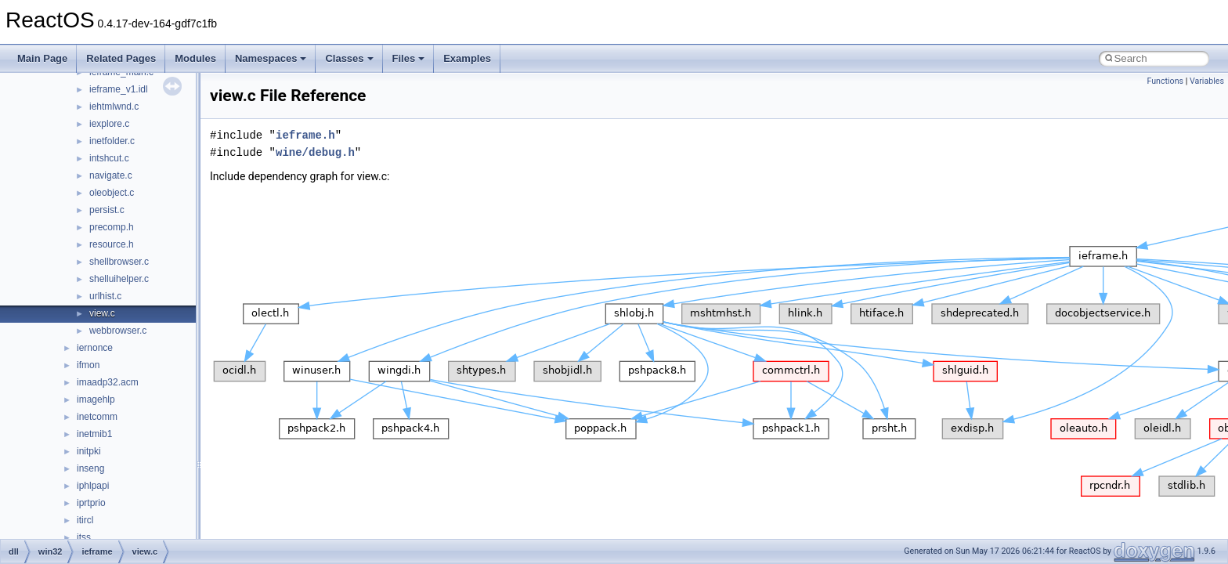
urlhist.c (105, 296)
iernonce (95, 347)
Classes (349, 58)
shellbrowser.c (119, 261)
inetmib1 (94, 433)
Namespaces (271, 58)
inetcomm (97, 416)
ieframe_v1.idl (118, 89)
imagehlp (96, 399)
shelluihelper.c (119, 278)
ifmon (88, 365)
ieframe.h (305, 135)
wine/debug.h (315, 152)
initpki (89, 451)
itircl (85, 520)
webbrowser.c (117, 330)
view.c (102, 313)
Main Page (42, 58)
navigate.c (110, 175)
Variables (1207, 81)
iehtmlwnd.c (114, 106)
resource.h (111, 244)
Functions (1165, 81)
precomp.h (111, 227)
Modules (195, 58)
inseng (90, 468)
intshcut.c (109, 158)
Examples (467, 58)
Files (408, 58)
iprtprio (91, 502)
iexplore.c (109, 123)
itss (84, 537)
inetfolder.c (112, 141)
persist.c (107, 209)
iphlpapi (93, 485)
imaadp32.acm (108, 382)
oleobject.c (111, 192)
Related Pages (121, 58)
